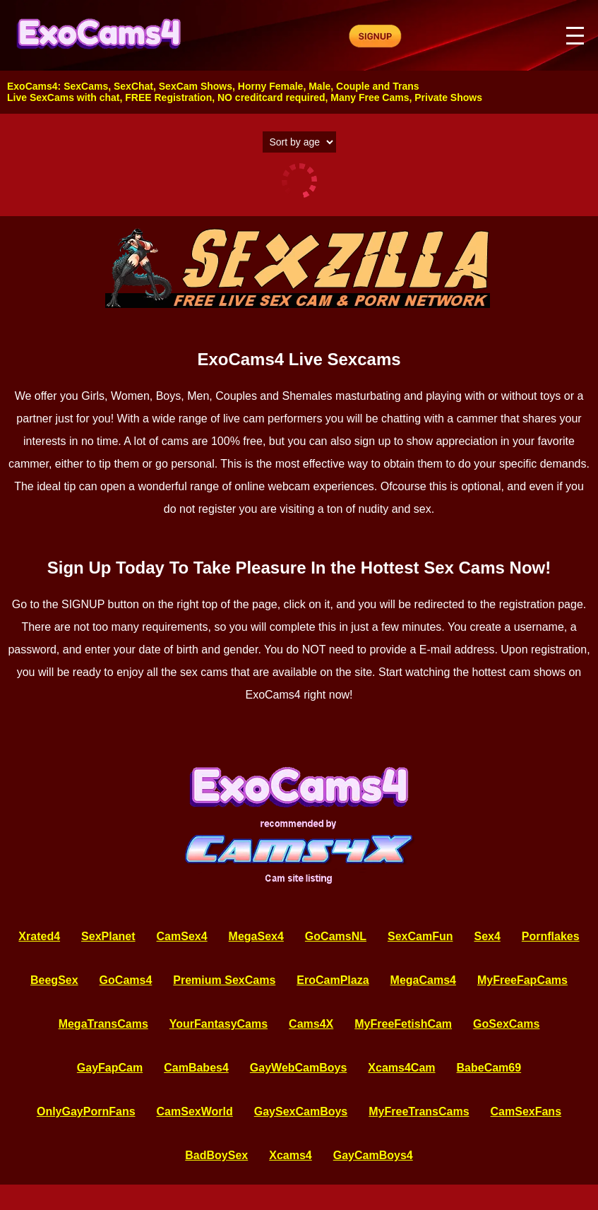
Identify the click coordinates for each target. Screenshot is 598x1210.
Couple (352, 86)
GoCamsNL (335, 936)
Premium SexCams (224, 980)
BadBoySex (216, 1155)
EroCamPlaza (333, 980)
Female (286, 86)
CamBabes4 (196, 1068)
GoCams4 (126, 980)
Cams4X (311, 1024)
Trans (406, 86)
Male (319, 86)
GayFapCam (110, 1068)
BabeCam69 (489, 1068)
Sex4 (487, 936)
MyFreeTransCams (419, 1111)
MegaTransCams (103, 1024)
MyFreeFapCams (522, 980)
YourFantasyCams (218, 1024)
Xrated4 (39, 936)
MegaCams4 (423, 980)
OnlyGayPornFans (86, 1111)
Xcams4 (290, 1155)
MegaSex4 (256, 936)
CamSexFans (526, 1111)
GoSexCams (506, 1024)
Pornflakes (551, 936)
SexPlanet (108, 936)
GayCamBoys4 (373, 1155)
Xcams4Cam (401, 1068)
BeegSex (54, 980)
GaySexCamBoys (301, 1111)
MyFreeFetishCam (403, 1024)
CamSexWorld (195, 1111)
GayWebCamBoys (298, 1068)
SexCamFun (420, 936)
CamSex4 (182, 936)
